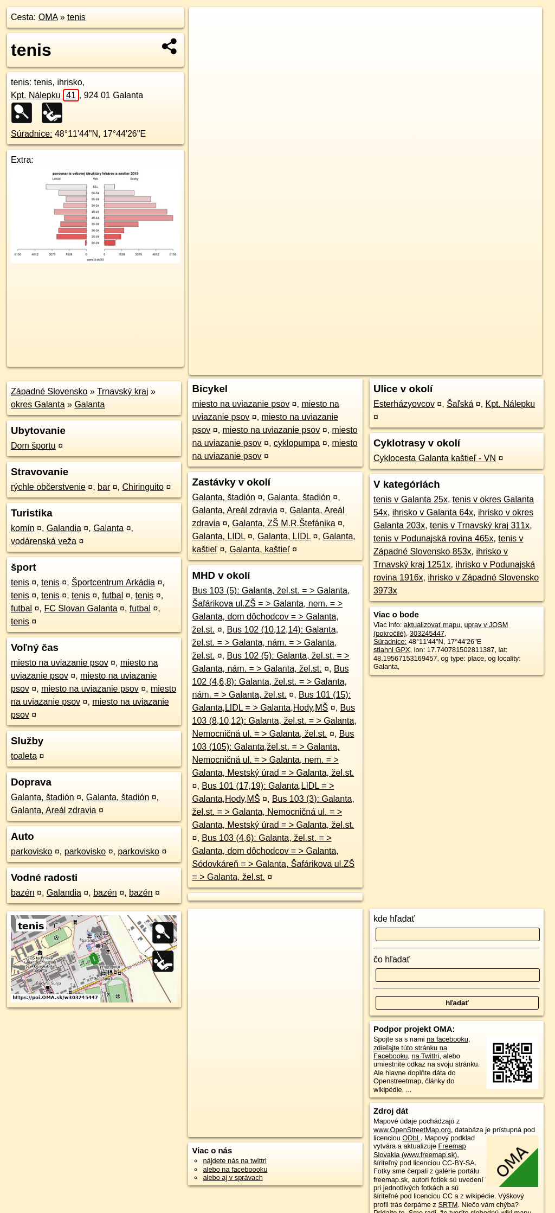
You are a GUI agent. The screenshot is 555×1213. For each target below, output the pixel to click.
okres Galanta (38, 404)
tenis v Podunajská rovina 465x (433, 538)
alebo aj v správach (232, 1177)
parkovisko (31, 851)
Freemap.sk (413, 366)
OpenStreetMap (357, 366)
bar (104, 486)
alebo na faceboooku (235, 1169)
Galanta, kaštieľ (259, 549)
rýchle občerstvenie (48, 486)
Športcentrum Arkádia (113, 582)
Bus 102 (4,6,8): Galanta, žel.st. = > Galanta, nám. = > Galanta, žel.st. (270, 681)
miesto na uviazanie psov (59, 662)
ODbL (411, 1138)
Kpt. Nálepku (45, 95)
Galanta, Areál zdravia (53, 810)
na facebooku (447, 1039)
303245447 (427, 633)
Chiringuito (142, 486)
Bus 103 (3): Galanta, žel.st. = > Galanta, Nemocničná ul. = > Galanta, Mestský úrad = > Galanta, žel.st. (273, 811)
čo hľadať (391, 959)
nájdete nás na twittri (234, 1161)
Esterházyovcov (404, 403)
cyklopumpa (297, 443)
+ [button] (207, 25)
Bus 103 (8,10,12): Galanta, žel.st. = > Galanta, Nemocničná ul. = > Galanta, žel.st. (274, 720)
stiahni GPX (391, 650)
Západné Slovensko (49, 391)
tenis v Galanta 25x (410, 499)
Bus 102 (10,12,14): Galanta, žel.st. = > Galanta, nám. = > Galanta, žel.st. (265, 642)
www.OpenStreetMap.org (412, 1130)
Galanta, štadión (42, 797)
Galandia (64, 528)
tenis (76, 17)
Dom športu (33, 445)
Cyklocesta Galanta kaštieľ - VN (434, 458)
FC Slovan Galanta (80, 608)
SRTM (447, 1205)
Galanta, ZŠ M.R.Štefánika (283, 523)
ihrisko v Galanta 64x (432, 512)
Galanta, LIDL (218, 536)
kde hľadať (394, 918)
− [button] (207, 42)
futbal (112, 595)
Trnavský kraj (123, 391)
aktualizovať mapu (432, 625)
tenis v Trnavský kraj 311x (480, 525)
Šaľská (460, 403)
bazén (23, 892)
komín (23, 528)
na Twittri (425, 1056)
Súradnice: (32, 133)
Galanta (89, 404)
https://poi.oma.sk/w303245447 (494, 366)
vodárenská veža (43, 541)
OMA (48, 17)
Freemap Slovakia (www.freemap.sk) (419, 1150)
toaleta (24, 756)
